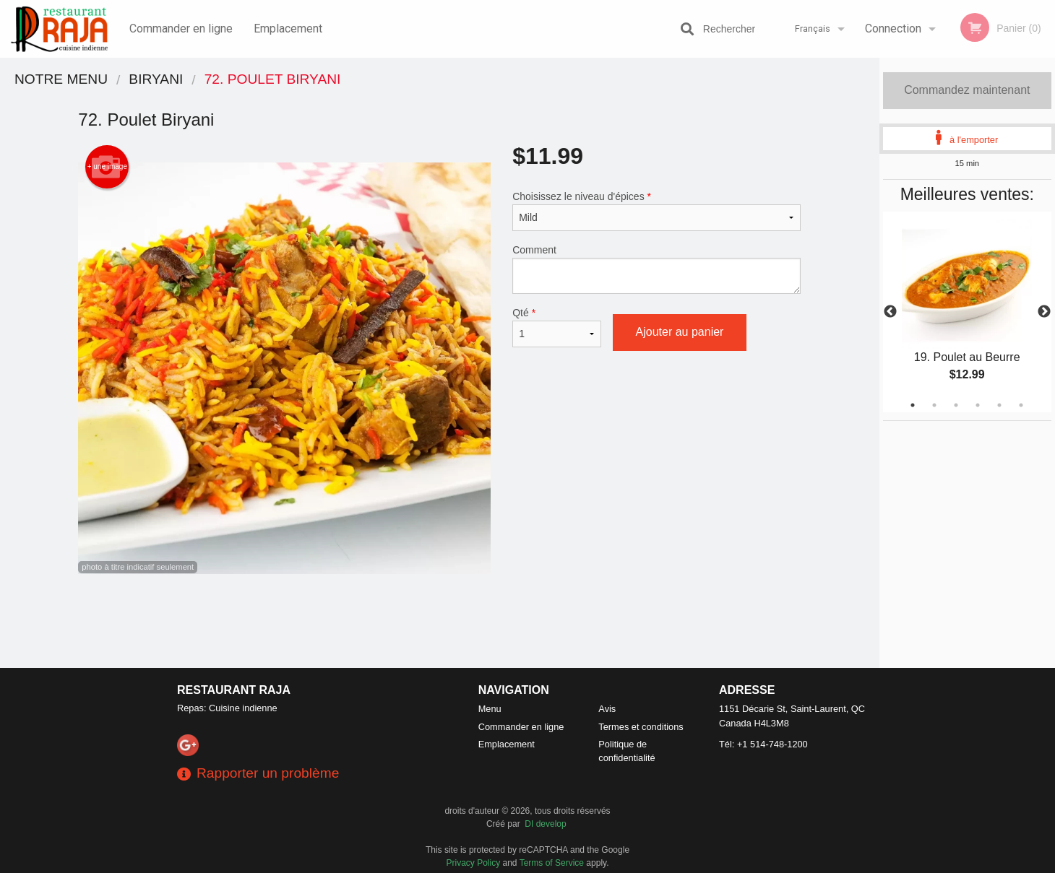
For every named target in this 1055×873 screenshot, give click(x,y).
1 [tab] (912, 405)
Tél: (763, 744)
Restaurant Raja (233, 690)
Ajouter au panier (680, 332)
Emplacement (288, 28)
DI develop (545, 824)
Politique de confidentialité (626, 751)
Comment (656, 269)
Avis (607, 708)
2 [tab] (934, 405)
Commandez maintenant (967, 90)
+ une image (107, 166)
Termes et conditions (640, 726)
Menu (489, 708)
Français (812, 28)
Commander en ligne (181, 28)
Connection (893, 28)
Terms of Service (552, 863)
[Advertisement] (439, 621)
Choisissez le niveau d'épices (656, 211)
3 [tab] (956, 405)
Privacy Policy (474, 863)
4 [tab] (977, 405)
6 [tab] (1021, 405)
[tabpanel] (967, 312)
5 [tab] (999, 405)
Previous (890, 312)
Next (1044, 312)
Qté (556, 327)
